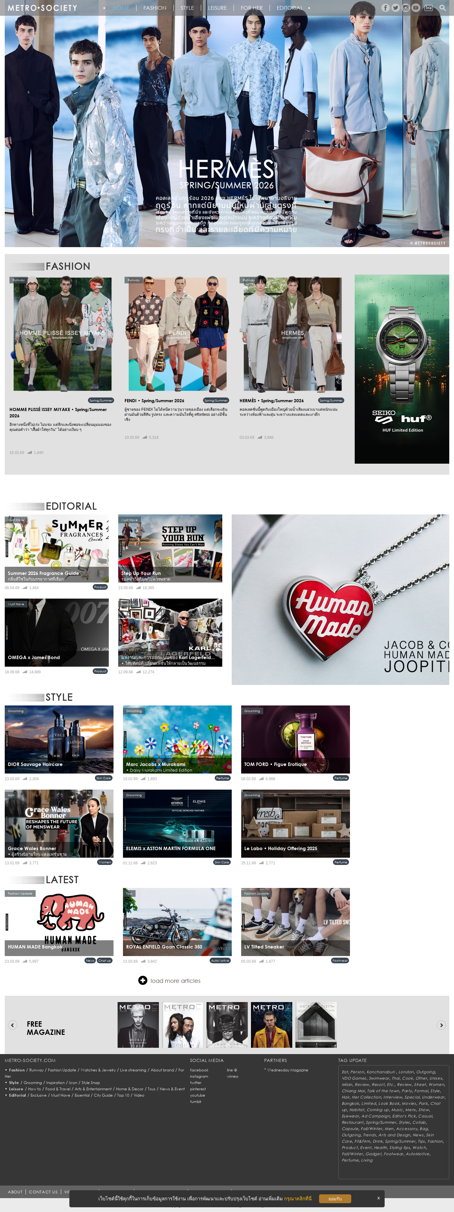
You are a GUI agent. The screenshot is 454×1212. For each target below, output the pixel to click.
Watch (419, 1147)
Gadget (373, 1153)
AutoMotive (220, 960)
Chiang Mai (353, 1090)
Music (397, 1109)
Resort (378, 1084)
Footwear (340, 960)
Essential (82, 1095)
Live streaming (133, 1070)
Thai (395, 1078)
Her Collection (366, 1097)
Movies (409, 1103)
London (406, 1072)
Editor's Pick (404, 1116)
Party (407, 1090)
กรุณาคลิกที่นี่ (297, 1198)
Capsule (350, 1128)
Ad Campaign (375, 1116)
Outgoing (425, 1072)
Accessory (406, 1128)
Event (365, 1147)
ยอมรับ (335, 1198)
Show (423, 1109)
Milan (347, 1084)
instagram (199, 1076)
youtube (197, 1095)
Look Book (388, 1103)
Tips (421, 1141)
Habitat (356, 1109)
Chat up (104, 960)
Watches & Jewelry (98, 1070)
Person (357, 1072)
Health (380, 1147)
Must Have (60, 1095)
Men (389, 1128)
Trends (369, 1135)
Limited (368, 1103)
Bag (424, 1128)
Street (420, 1084)
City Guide (103, 1095)
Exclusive (39, 1095)
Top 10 (123, 1095)
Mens (410, 1109)
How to (34, 1089)
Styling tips (399, 1147)
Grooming (33, 1082)
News (90, 960)
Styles (404, 1122)
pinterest (198, 1089)
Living (366, 1160)
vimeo (232, 1076)
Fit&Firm (362, 1141)
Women (105, 862)
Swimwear (379, 1078)
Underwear (433, 1097)
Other (421, 1078)
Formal (421, 1090)
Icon (73, 1082)
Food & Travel (57, 1089)
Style (187, 8)
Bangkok (350, 1103)
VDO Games (354, 1078)
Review (362, 1084)
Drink (378, 1141)
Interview (392, 1097)
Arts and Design (394, 1135)
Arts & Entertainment (93, 1089)
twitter (195, 1082)
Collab (419, 1122)
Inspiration (55, 1082)
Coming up (378, 1109)
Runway (36, 1070)
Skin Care (103, 778)
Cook (407, 1078)
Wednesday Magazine (287, 1070)
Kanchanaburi (381, 1072)
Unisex (435, 1078)
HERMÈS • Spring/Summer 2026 (272, 400)
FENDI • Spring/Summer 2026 (154, 400)
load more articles (169, 980)
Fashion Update (62, 1070)
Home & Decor (129, 1089)
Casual (425, 1116)
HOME (121, 8)
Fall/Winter (371, 1128)
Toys (151, 1089)
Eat (345, 1072)
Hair (346, 1097)
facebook (199, 1070)
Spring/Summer (101, 400)
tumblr (195, 1101)
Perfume (222, 778)
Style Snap (91, 1082)
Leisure (217, 8)
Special (412, 1097)
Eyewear (350, 1116)
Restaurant (353, 1122)
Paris (423, 1103)
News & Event (172, 1089)
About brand (162, 1070)
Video (139, 1095)
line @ (232, 1070)
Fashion (154, 8)
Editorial (290, 8)
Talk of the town (383, 1090)
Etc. (390, 1084)
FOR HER (252, 8)
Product (100, 587)
